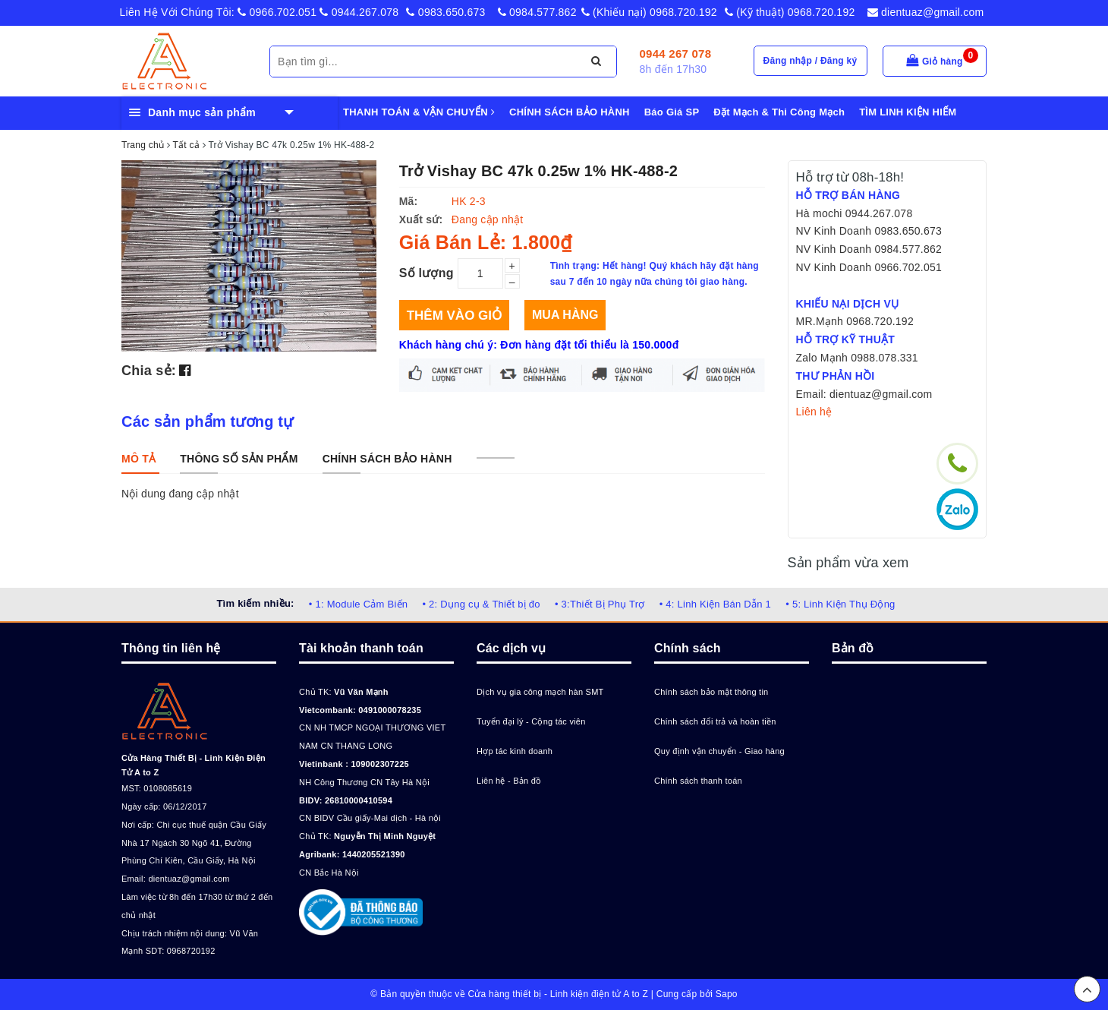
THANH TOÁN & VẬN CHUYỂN (419, 112)
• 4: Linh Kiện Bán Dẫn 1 (715, 604)
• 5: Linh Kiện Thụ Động (840, 604)
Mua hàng (565, 314)
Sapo (727, 994)
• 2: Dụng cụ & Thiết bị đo (481, 604)
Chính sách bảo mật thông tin (711, 691)
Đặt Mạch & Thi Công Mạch (779, 112)
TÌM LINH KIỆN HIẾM (907, 112)
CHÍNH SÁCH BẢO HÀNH (569, 112)
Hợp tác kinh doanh (514, 751)
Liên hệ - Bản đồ (509, 780)
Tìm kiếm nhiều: (255, 603)
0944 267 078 (676, 53)
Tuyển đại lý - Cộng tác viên (531, 721)
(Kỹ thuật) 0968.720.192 (790, 12)
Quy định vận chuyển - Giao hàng (719, 751)
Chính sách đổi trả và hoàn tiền (715, 721)
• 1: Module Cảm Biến (358, 604)
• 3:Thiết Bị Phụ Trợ (600, 604)
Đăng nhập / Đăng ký (810, 60)
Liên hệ (814, 412)
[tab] (138, 458)
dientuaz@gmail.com (925, 12)
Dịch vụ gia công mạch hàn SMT (540, 691)
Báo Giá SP (672, 112)
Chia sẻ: (148, 370)
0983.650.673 (445, 12)
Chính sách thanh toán (698, 780)
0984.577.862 (537, 12)
